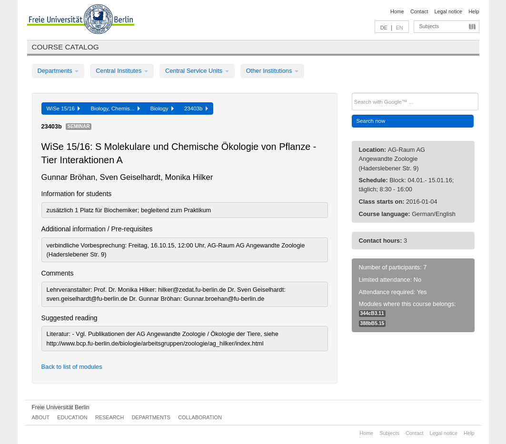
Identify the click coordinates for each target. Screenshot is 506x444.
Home (397, 11)
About (41, 417)
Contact (419, 11)
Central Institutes (122, 70)
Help (473, 11)
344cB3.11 (372, 313)
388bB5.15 (372, 323)
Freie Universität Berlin (60, 407)
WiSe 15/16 (63, 108)
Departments (58, 70)
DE (383, 27)
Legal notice (448, 11)
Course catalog (65, 47)
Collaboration (200, 417)
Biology (162, 108)
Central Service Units (197, 70)
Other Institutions (272, 70)
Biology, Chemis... (114, 108)
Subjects (429, 26)
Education (72, 417)
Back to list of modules (71, 366)
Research (109, 417)
